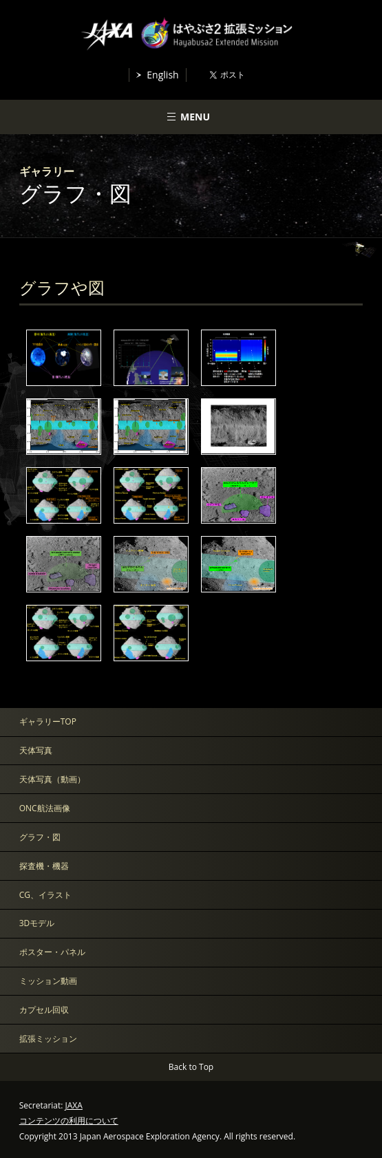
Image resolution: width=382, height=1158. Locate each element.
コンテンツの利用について (68, 1120)
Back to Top (191, 1067)
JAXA (74, 1105)
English (162, 74)
